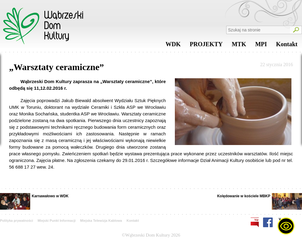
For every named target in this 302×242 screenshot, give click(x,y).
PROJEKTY (206, 45)
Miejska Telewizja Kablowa (101, 220)
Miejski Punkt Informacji (56, 220)
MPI (261, 45)
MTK (239, 45)
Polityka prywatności (16, 220)
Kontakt (286, 45)
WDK (173, 45)
